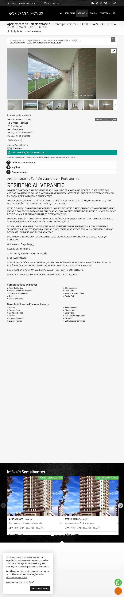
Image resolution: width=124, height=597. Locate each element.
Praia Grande (14, 115)
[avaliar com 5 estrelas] (21, 31)
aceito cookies (40, 588)
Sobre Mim (70, 13)
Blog (93, 13)
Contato (105, 13)
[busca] (114, 13)
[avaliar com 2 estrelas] (11, 31)
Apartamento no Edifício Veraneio (28, 24)
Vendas (82, 13)
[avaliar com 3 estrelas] (14, 31)
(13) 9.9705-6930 (52, 3)
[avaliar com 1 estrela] (8, 31)
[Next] (120, 505)
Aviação (27, 115)
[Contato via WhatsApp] (118, 582)
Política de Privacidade (16, 577)
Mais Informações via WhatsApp (26, 152)
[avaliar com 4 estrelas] (17, 31)
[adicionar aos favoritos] (58, 530)
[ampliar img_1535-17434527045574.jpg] (51, 73)
